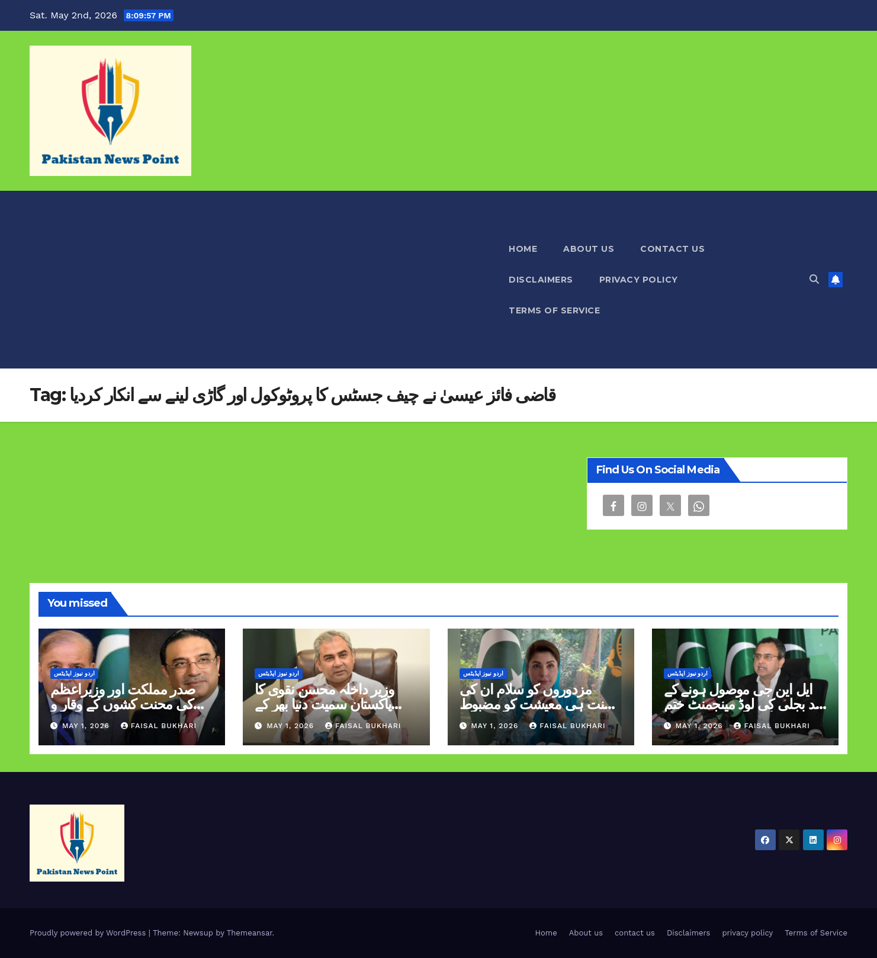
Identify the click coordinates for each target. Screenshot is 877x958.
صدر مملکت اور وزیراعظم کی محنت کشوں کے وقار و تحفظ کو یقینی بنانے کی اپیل (124, 704)
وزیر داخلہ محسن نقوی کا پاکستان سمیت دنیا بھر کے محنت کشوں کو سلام (324, 704)
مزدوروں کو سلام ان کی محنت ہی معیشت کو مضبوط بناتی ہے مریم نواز (540, 704)
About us (588, 248)
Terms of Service (554, 310)
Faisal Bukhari (159, 726)
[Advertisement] (263, 280)
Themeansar (249, 932)
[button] (814, 279)
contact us (672, 248)
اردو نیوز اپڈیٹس (74, 673)
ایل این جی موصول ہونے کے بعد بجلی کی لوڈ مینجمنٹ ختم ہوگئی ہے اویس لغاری (744, 704)
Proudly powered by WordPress (89, 932)
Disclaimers (541, 279)
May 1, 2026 (87, 726)
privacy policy (638, 279)
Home (523, 248)
